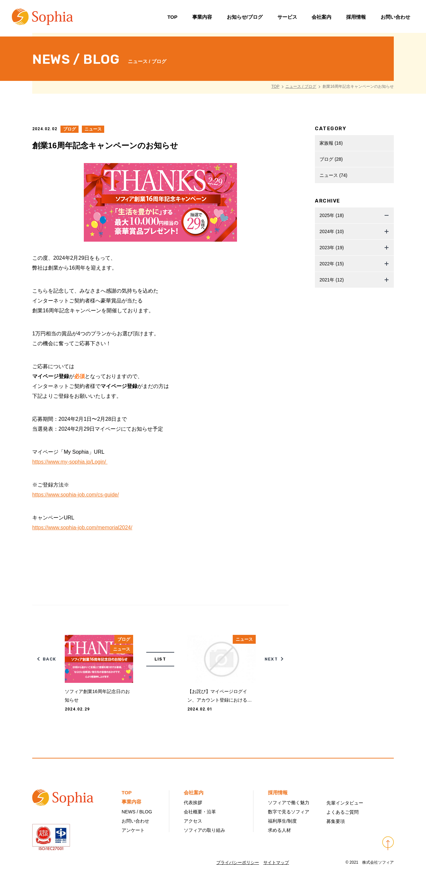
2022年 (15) (332, 263)
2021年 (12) (332, 279)
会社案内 (321, 18)
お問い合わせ (395, 18)
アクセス (193, 821)
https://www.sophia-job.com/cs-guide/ (75, 494)
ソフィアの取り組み (204, 830)
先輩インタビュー (344, 802)
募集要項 (335, 821)
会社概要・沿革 (200, 811)
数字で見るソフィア (288, 811)
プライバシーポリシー (237, 862)
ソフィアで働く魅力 (288, 802)
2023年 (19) (332, 247)
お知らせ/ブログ (244, 18)
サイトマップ (276, 862)
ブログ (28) (331, 159)
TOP (172, 18)
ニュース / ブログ (300, 86)
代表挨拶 (193, 802)
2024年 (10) (332, 231)
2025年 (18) (332, 215)
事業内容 (201, 18)
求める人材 (279, 830)
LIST (160, 659)
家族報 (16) (331, 143)
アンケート (133, 830)
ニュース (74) (333, 175)
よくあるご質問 (342, 812)
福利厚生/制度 (282, 821)
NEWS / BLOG (137, 811)
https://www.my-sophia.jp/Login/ (69, 462)
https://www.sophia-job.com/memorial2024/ (82, 527)
